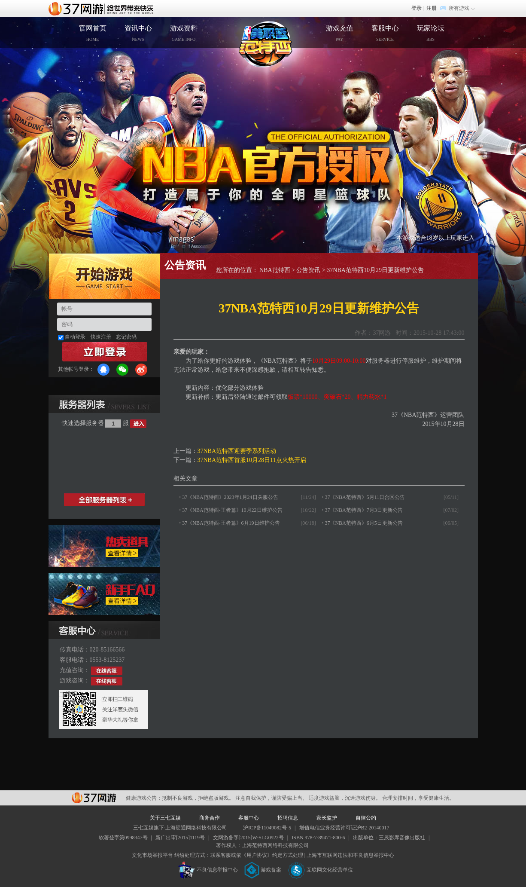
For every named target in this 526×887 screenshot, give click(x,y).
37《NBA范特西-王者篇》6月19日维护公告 (231, 523)
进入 (138, 423)
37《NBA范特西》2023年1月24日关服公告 (230, 497)
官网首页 (92, 33)
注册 (431, 8)
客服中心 (385, 33)
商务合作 (209, 818)
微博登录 (141, 370)
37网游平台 (94, 798)
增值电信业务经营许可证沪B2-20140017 (344, 828)
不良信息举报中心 (208, 870)
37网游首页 (103, 8)
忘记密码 (126, 337)
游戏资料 (184, 33)
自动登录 (75, 337)
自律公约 (366, 818)
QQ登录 (103, 370)
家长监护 (326, 818)
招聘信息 (287, 818)
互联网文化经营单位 (320, 870)
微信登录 (122, 370)
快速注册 (101, 337)
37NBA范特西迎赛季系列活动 (237, 451)
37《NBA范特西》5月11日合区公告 (365, 497)
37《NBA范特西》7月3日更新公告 (363, 510)
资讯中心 (138, 33)
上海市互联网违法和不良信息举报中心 (350, 855)
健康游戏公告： (144, 798)
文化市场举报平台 (152, 855)
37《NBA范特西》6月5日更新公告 (363, 523)
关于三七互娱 (165, 818)
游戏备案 (262, 870)
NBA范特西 (274, 270)
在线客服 (106, 671)
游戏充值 (339, 33)
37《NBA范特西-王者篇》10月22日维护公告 (232, 510)
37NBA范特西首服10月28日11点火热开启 (252, 460)
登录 (416, 8)
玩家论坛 (430, 33)
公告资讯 (308, 270)
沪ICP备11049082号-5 (267, 828)
